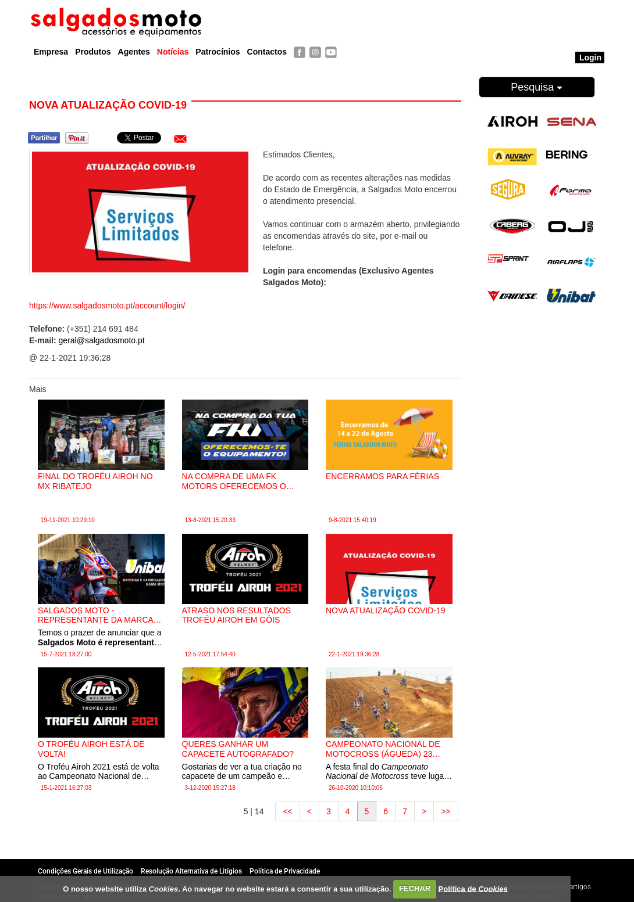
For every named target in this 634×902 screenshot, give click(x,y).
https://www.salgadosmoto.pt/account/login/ (107, 305)
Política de (473, 888)
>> (445, 811)
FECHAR (414, 888)
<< (287, 811)
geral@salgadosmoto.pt (102, 340)
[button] (180, 139)
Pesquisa (536, 87)
